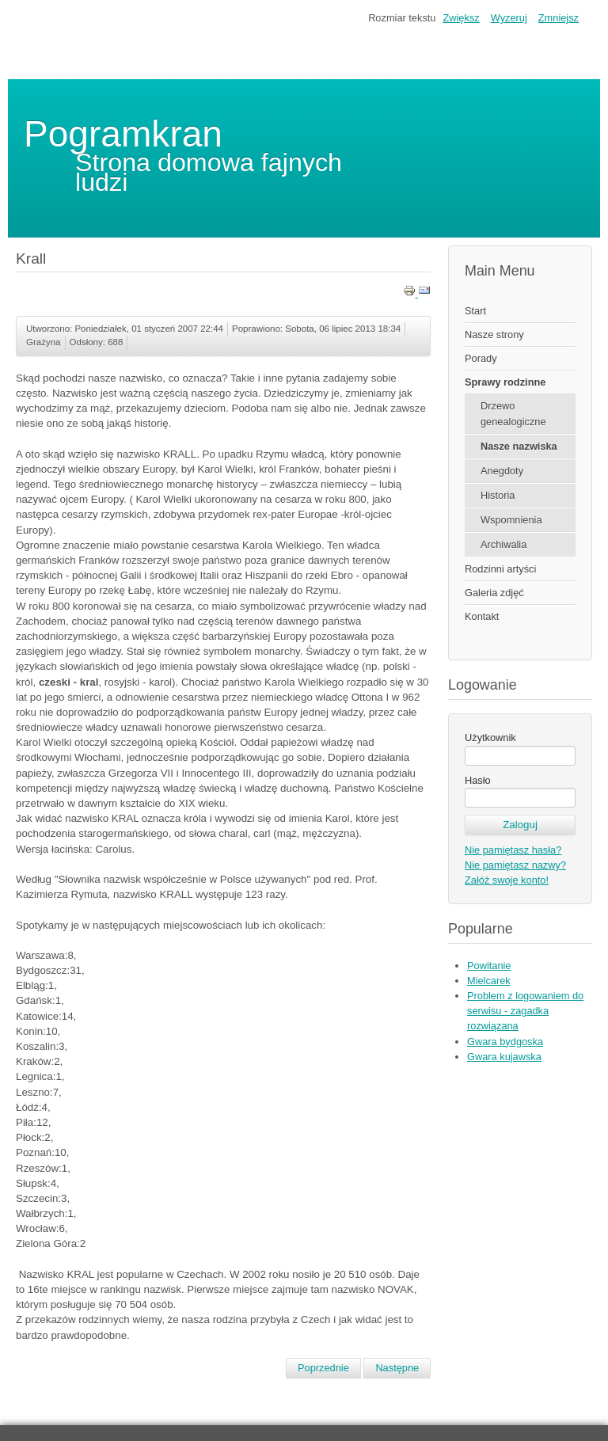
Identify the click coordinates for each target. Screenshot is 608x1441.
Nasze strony (494, 334)
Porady (481, 358)
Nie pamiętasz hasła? (513, 850)
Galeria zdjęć (494, 593)
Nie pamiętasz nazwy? (515, 865)
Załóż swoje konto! (507, 880)
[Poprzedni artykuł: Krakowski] (323, 1368)
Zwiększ (461, 18)
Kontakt (482, 616)
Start (475, 311)
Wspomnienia (511, 520)
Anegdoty (502, 471)
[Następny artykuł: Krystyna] (397, 1368)
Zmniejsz (558, 18)
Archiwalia (503, 544)
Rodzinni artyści (500, 569)
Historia (498, 495)
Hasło (478, 780)
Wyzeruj (509, 18)
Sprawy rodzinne (505, 382)
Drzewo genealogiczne (513, 413)
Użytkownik (490, 737)
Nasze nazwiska (519, 446)
